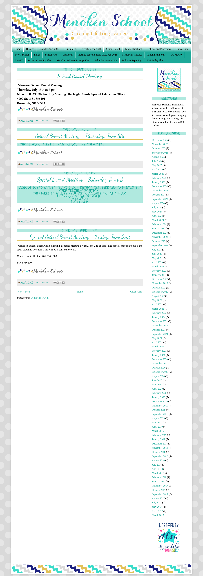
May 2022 (157, 300)
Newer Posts (24, 291)
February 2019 (159, 435)
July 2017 (157, 502)
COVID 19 (176, 54)
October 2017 (159, 490)
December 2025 (160, 140)
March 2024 (158, 220)
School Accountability (106, 60)
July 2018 (157, 464)
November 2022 (160, 283)
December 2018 (160, 443)
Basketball (68, 54)
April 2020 (157, 388)
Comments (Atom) (40, 297)
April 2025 (157, 169)
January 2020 (158, 397)
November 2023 (160, 237)
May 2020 (157, 384)
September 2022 (160, 291)
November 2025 (160, 144)
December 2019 (160, 401)
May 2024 (157, 211)
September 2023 (160, 245)
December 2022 (160, 279)
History (30, 49)
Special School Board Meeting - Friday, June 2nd (80, 237)
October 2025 (159, 148)
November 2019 (160, 405)
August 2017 (158, 498)
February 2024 (159, 224)
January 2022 (158, 317)
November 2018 (160, 448)
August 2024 (158, 203)
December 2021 (160, 321)
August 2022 (158, 296)
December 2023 (160, 232)
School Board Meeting (80, 76)
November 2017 (160, 485)
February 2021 (159, 350)
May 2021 (157, 338)
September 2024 (160, 199)
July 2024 (157, 207)
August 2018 (158, 460)
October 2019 (159, 410)
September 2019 (160, 414)
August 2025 (158, 157)
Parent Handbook (133, 49)
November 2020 (160, 363)
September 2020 (160, 372)
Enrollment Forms (156, 54)
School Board (113, 49)
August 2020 (158, 376)
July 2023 (157, 249)
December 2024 (160, 186)
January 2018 (158, 481)
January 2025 (158, 182)
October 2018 (159, 452)
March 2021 (158, 346)
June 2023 (157, 253)
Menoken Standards (132, 54)
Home (18, 49)
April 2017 (157, 511)
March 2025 (158, 173)
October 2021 (159, 329)
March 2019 (158, 431)
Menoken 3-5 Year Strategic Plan (73, 60)
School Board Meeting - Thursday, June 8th (80, 136)
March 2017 (158, 515)
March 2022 (158, 308)
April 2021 (157, 342)
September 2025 (160, 152)
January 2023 (158, 275)
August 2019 (158, 418)
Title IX (19, 60)
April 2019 (157, 426)
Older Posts (136, 291)
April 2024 (157, 215)
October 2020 (159, 367)
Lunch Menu (71, 49)
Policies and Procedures (159, 49)
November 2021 (160, 325)
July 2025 (157, 161)
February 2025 (159, 178)
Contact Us (182, 49)
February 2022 (159, 313)
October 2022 (159, 287)
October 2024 (159, 195)
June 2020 (157, 380)
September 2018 (160, 456)
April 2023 (157, 262)
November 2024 (160, 190)
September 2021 (160, 334)
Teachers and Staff (92, 49)
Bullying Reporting (131, 60)
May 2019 (157, 422)
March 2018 (158, 473)
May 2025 (157, 165)
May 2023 (157, 258)
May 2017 (157, 506)
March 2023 (158, 266)
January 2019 (158, 439)
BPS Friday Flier (155, 60)
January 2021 (158, 355)
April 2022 (157, 304)
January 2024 (158, 228)
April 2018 (157, 469)
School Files (51, 54)
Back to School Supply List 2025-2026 (97, 54)
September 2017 (160, 494)
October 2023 (159, 241)
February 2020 (159, 393)
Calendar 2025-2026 (49, 49)
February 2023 (159, 270)
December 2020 (160, 359)
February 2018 (159, 477)
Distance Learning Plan (39, 60)
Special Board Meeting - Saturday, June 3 (80, 179)
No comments (42, 120)
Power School (22, 54)
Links (37, 54)
